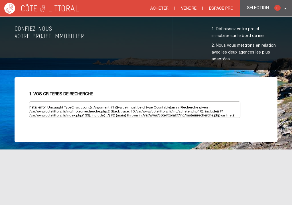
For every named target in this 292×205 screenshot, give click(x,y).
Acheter (159, 9)
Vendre (188, 9)
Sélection (264, 8)
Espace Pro (221, 9)
